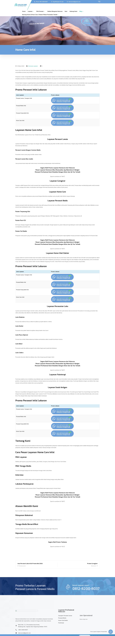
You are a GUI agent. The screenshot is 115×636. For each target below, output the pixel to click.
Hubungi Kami (73, 11)
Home (23, 11)
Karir (66, 11)
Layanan (31, 11)
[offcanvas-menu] (99, 1)
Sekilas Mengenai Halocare (54, 11)
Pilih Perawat (40, 11)
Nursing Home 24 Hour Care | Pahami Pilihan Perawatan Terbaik (40, 14)
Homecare (30, 66)
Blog (82, 11)
